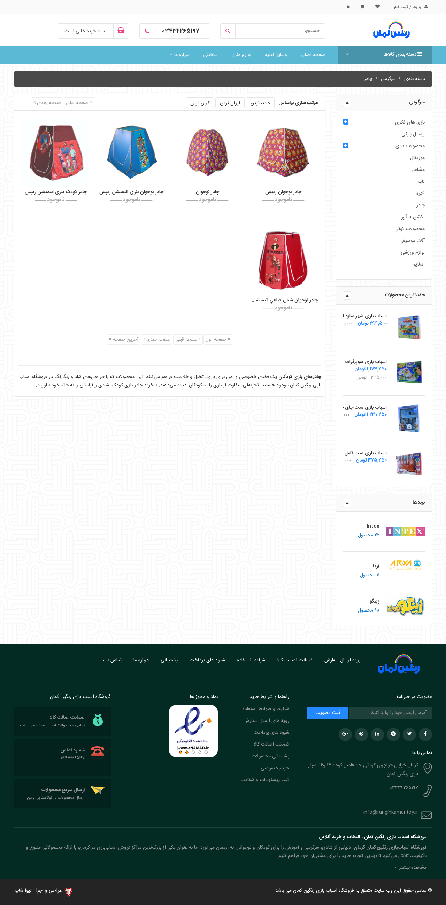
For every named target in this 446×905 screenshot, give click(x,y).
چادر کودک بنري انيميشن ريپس (56, 192)
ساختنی (210, 55)
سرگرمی (387, 79)
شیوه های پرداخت (207, 660)
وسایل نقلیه (276, 55)
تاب (421, 182)
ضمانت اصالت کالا (295, 660)
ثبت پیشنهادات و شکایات (264, 780)
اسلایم (419, 264)
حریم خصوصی (275, 768)
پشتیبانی (169, 660)
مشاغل (418, 170)
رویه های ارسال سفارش (266, 721)
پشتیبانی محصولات (270, 756)
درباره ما (180, 55)
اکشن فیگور (413, 217)
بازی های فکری (410, 122)
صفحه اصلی (313, 55)
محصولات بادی (410, 146)
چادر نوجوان (207, 192)
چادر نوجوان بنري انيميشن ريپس (131, 192)
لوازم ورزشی (413, 253)
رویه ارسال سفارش (342, 660)
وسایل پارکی (413, 134)
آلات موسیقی (412, 241)
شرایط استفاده (251, 660)
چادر (368, 79)
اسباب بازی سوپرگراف (366, 362)
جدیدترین (260, 103)
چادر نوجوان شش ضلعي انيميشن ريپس (283, 300)
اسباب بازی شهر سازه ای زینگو (357, 316)
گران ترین (199, 103)
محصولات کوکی (409, 229)
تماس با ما (112, 660)
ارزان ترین (230, 103)
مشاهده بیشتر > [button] (411, 868)
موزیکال (417, 158)
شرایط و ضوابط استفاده (266, 709)
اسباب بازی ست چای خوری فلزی (354, 407)
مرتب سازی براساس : (297, 103)
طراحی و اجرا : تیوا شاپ (38, 891)
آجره (420, 193)
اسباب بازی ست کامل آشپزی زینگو (353, 453)
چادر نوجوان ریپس (283, 192)
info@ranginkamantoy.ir (390, 812)
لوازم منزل (241, 55)
